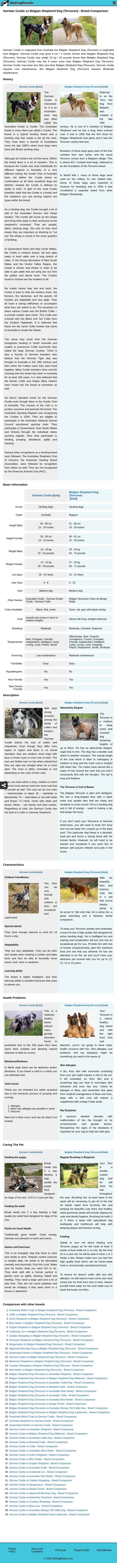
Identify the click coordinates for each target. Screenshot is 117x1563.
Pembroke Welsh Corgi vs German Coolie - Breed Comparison (43, 1416)
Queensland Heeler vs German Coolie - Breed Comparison (41, 1425)
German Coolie (27, 86)
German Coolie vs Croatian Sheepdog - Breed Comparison (41, 1501)
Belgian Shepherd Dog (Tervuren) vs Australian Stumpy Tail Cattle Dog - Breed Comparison (58, 1408)
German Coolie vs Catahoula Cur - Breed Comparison (38, 1472)
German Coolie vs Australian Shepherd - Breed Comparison (41, 1429)
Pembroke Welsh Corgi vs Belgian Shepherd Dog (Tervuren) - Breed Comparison (53, 1310)
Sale (39, 86)
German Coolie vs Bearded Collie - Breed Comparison (38, 1442)
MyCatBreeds (104, 1550)
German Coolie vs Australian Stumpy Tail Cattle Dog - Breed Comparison (48, 1510)
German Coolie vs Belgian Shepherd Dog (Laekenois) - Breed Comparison (49, 1514)
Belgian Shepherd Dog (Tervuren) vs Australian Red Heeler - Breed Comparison (52, 1399)
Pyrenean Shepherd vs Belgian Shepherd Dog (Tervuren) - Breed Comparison (51, 1340)
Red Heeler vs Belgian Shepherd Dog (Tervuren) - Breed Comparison (46, 1370)
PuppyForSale (81, 1550)
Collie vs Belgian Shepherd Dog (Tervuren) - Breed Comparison (43, 1314)
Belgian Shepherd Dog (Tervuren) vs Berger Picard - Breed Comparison (48, 1404)
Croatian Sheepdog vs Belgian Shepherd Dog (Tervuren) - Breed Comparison (51, 1365)
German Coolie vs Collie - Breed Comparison (33, 1446)
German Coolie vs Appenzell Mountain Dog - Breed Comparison (43, 1493)
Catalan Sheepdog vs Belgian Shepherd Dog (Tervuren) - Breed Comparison (50, 1336)
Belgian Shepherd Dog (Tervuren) (83, 86)
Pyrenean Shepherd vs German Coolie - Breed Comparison (41, 1421)
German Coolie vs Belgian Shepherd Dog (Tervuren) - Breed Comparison (48, 1357)
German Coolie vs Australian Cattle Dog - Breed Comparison (42, 1438)
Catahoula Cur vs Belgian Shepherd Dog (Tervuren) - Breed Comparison (48, 1331)
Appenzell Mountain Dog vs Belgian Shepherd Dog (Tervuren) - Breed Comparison (53, 1348)
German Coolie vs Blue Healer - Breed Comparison (37, 1459)
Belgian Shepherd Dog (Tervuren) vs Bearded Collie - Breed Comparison (48, 1387)
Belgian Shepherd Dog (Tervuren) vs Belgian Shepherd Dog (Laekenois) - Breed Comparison (59, 1412)
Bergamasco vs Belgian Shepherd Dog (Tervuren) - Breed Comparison (47, 1344)
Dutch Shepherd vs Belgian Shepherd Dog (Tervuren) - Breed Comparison (49, 1318)
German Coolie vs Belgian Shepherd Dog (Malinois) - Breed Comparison (48, 1433)
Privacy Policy (12, 1550)
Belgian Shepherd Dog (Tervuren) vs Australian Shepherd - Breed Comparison (51, 1374)
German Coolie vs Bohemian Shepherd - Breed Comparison (41, 1497)
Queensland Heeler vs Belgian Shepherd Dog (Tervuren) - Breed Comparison (51, 1353)
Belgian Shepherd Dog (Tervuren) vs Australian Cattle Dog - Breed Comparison (52, 1382)
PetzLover (60, 1550)
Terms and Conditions (37, 1550)
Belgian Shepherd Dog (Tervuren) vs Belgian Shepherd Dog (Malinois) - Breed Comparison (58, 1378)
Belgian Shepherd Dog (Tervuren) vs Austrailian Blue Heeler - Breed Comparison (52, 1391)
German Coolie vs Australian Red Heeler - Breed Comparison (42, 1476)
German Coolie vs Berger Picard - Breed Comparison (38, 1489)
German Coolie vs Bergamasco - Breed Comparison (37, 1484)
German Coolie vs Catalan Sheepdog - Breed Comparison (40, 1480)
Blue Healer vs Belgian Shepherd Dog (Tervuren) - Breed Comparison (46, 1323)
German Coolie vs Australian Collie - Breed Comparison (39, 1467)
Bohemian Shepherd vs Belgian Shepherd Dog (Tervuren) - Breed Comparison (51, 1361)
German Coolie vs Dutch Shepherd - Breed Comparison (39, 1455)
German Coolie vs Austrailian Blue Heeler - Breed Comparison (42, 1450)
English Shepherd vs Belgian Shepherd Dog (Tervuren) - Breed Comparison (50, 1327)
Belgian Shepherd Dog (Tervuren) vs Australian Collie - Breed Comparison (49, 1395)
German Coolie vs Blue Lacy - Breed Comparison (35, 1506)
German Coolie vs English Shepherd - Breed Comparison (40, 1463)
